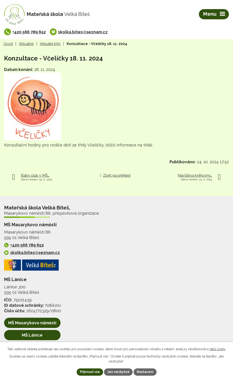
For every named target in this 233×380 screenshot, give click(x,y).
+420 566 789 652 (29, 32)
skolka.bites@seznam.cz (83, 32)
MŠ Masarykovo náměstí (32, 322)
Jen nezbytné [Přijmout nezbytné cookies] (118, 372)
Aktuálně (26, 44)
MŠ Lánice (32, 335)
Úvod (8, 44)
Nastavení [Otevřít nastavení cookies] (145, 372)
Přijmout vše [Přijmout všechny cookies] (90, 372)
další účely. (218, 349)
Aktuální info (50, 44)
